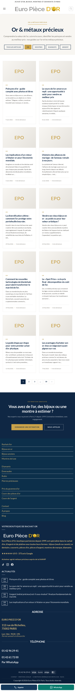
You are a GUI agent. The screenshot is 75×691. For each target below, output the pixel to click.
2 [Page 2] (28, 382)
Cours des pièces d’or (11, 493)
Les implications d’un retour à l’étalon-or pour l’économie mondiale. (39, 602)
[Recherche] (71, 9)
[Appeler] (19, 687)
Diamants (52, 47)
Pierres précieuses (10, 481)
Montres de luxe (9, 458)
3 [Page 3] (34, 382)
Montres (38, 47)
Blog (4, 515)
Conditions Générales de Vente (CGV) (46, 677)
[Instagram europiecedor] (7, 565)
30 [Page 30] (46, 382)
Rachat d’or (7, 444)
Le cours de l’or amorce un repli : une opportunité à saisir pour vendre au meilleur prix (41, 587)
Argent (65, 47)
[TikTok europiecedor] (3, 565)
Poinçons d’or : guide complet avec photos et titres (31, 579)
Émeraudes (7, 471)
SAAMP (42, 559)
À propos (6, 511)
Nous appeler (54, 427)
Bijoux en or (7, 449)
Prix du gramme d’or (11, 488)
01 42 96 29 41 (24, 672)
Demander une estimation (27, 427)
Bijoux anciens (8, 454)
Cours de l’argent (9, 498)
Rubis (4, 476)
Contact (5, 506)
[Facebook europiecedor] (12, 565)
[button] (4, 9)
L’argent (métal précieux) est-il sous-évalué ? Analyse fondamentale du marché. (40, 595)
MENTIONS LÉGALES (24, 677)
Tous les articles (13, 47)
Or (28, 47)
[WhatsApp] (56, 687)
